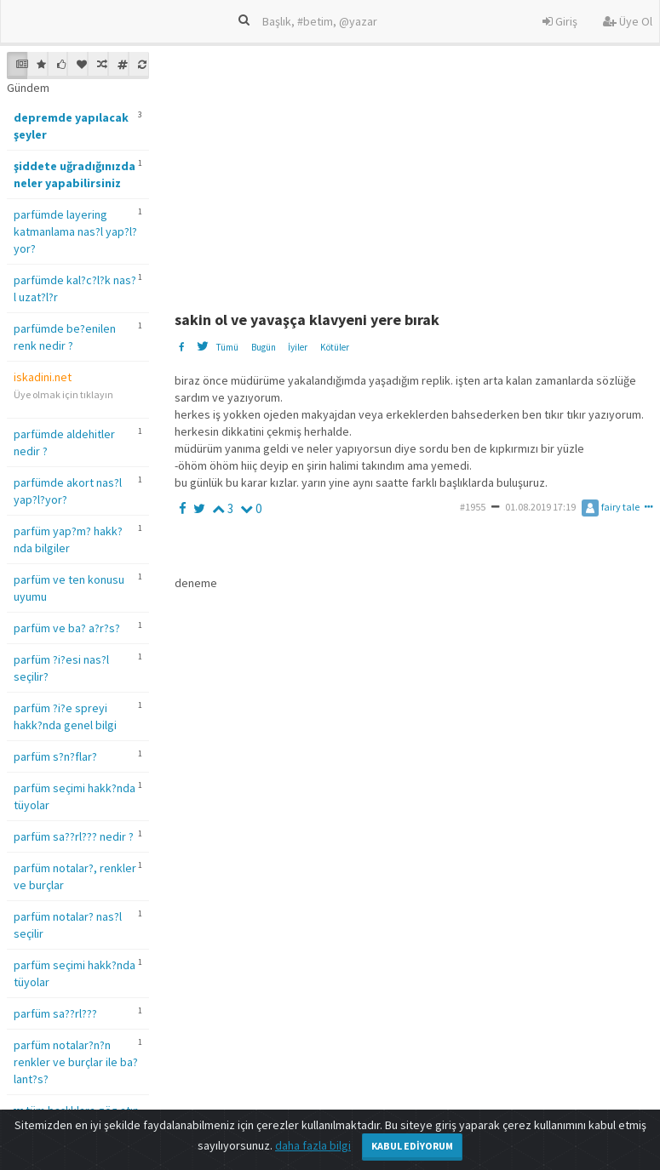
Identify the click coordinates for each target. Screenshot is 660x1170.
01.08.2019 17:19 (540, 506)
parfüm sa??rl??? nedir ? (74, 836)
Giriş (559, 21)
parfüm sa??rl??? (55, 1013)
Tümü (226, 347)
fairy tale (611, 506)
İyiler (297, 347)
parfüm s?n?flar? (55, 756)
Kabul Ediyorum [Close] (412, 1145)
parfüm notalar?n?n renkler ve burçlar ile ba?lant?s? (76, 1062)
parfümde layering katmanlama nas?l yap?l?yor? (75, 231)
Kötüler (334, 347)
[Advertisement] (415, 171)
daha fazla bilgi (313, 1145)
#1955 (472, 506)
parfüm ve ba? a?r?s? (67, 628)
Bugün (263, 347)
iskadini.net (43, 377)
